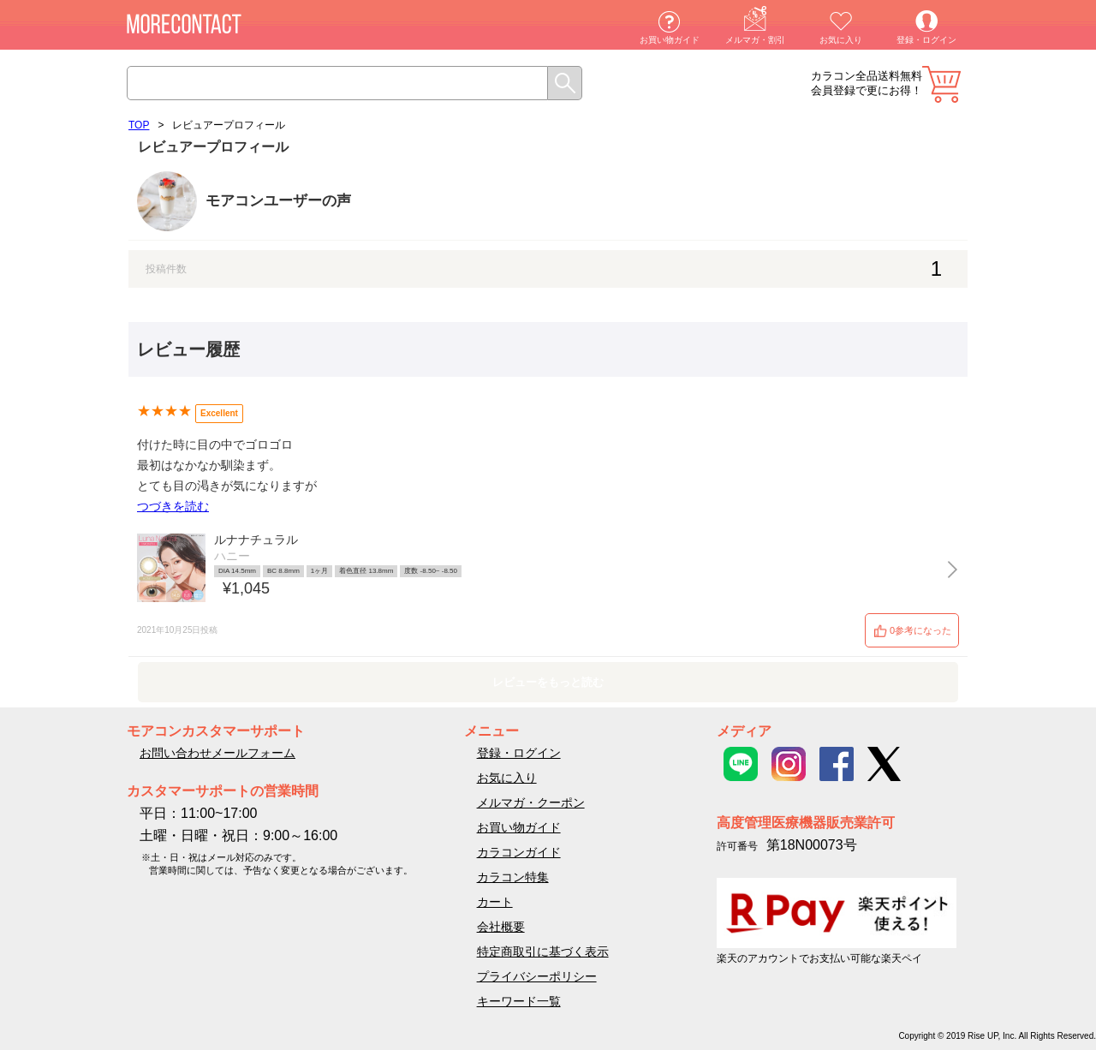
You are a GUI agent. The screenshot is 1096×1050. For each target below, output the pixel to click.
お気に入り (840, 40)
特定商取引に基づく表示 (543, 951)
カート (941, 84)
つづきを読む (173, 506)
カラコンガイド (519, 852)
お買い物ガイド (670, 40)
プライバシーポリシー (537, 976)
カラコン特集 (513, 877)
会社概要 (501, 927)
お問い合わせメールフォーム (217, 753)
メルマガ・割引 (755, 40)
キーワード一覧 (519, 1001)
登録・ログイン (926, 40)
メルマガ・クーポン (531, 802)
